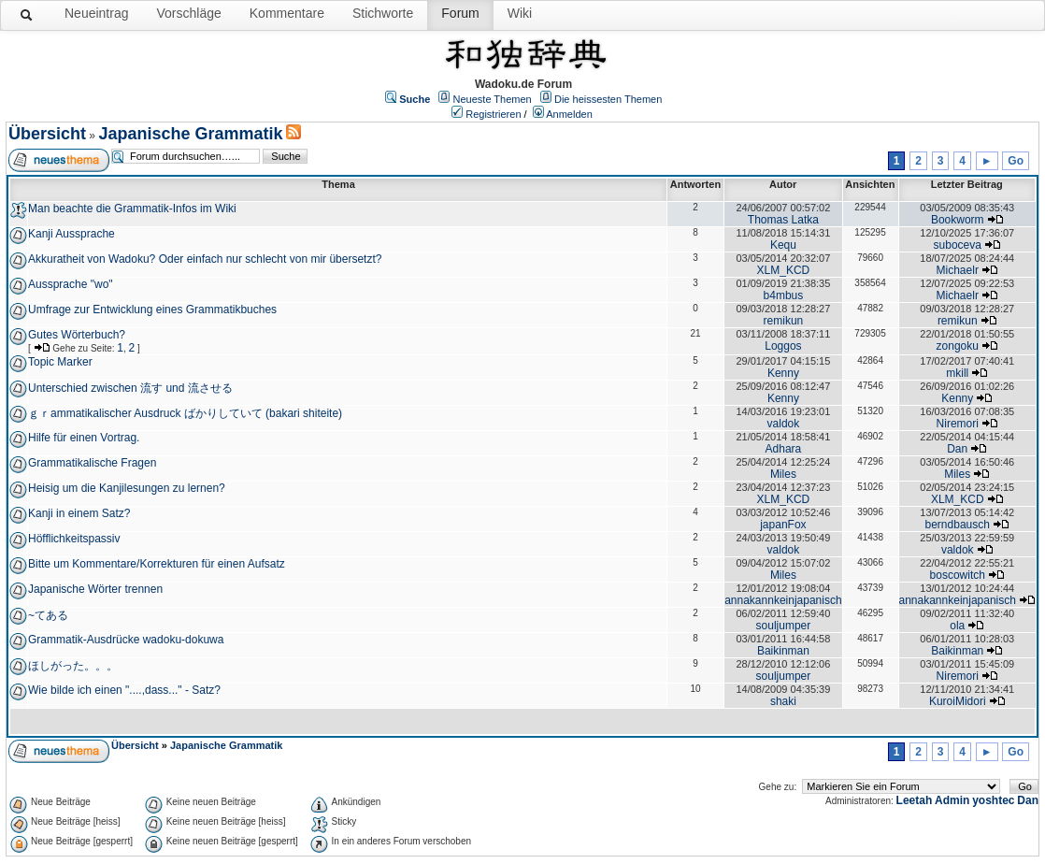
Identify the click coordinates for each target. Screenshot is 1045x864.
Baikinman (783, 650)
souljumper (783, 625)
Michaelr (958, 270)
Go (1016, 160)
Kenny (783, 373)
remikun (784, 320)
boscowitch (957, 575)
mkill (957, 373)
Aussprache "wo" (70, 284)
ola (957, 625)
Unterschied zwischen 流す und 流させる (130, 388)
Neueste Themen (492, 99)
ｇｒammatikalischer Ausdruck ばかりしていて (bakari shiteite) (185, 413)
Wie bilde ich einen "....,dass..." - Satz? (124, 690)
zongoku (958, 346)
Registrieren (493, 114)
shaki (783, 701)
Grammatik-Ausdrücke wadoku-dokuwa (125, 639)
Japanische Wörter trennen (95, 589)
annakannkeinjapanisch (782, 600)
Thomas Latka (783, 219)
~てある (48, 615)
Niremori (958, 423)
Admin (952, 800)
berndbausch (957, 524)
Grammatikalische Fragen (92, 462)
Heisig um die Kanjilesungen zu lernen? (126, 488)
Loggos (783, 346)
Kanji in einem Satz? (79, 513)
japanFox (783, 524)
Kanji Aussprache (71, 233)
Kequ (783, 245)
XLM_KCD (783, 270)
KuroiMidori (957, 701)
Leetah (914, 800)
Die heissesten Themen (608, 99)
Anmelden (569, 114)
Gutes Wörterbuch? (76, 334)
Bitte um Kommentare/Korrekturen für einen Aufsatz (156, 563)
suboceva (957, 245)
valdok (783, 423)
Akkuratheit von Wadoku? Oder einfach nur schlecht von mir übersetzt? (204, 259)
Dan (957, 448)
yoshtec (993, 800)
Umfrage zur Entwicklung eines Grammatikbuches (152, 309)
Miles (783, 474)
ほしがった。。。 (73, 665)
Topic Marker (60, 361)
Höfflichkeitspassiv (74, 538)
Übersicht (47, 133)
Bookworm (957, 219)
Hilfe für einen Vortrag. (83, 437)
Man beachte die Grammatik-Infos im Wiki (132, 208)
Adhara (784, 448)
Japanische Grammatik (190, 133)
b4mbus (784, 295)
